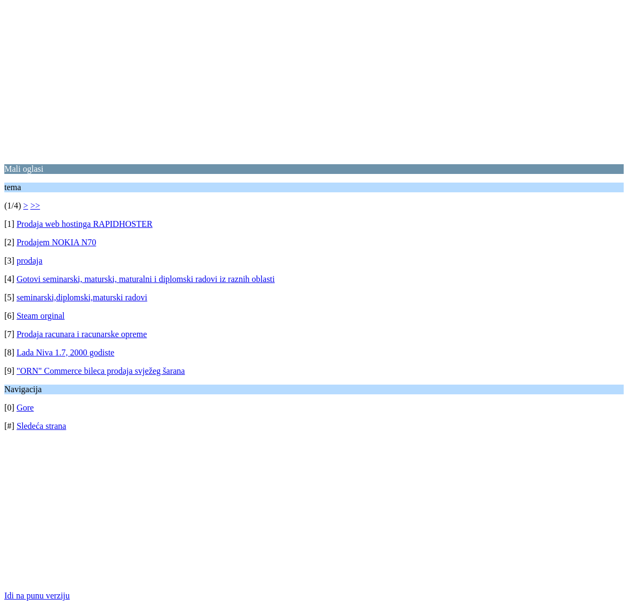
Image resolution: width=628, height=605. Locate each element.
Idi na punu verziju (37, 595)
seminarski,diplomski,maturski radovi (82, 297)
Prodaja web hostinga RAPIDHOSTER (85, 223)
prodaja (30, 260)
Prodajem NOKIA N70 (57, 242)
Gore (25, 407)
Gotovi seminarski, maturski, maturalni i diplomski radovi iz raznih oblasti (146, 279)
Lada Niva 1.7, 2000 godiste (65, 352)
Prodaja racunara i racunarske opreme (82, 334)
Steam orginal (41, 315)
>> (35, 205)
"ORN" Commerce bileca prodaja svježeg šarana (101, 370)
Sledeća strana (41, 426)
